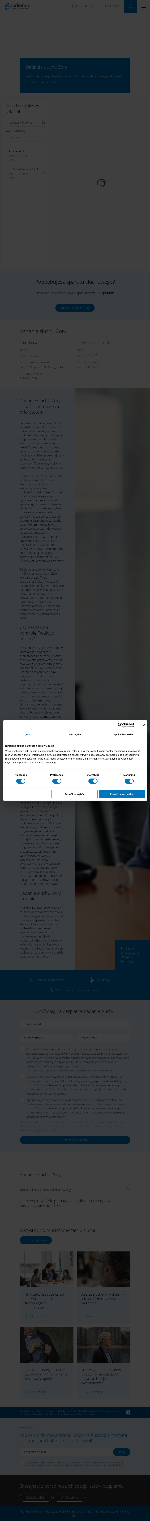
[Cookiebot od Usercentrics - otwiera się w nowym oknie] (123, 725)
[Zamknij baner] (144, 725)
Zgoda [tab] (27, 734)
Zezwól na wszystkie (121, 794)
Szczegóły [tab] (75, 734)
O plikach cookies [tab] (123, 734)
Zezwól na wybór (74, 794)
